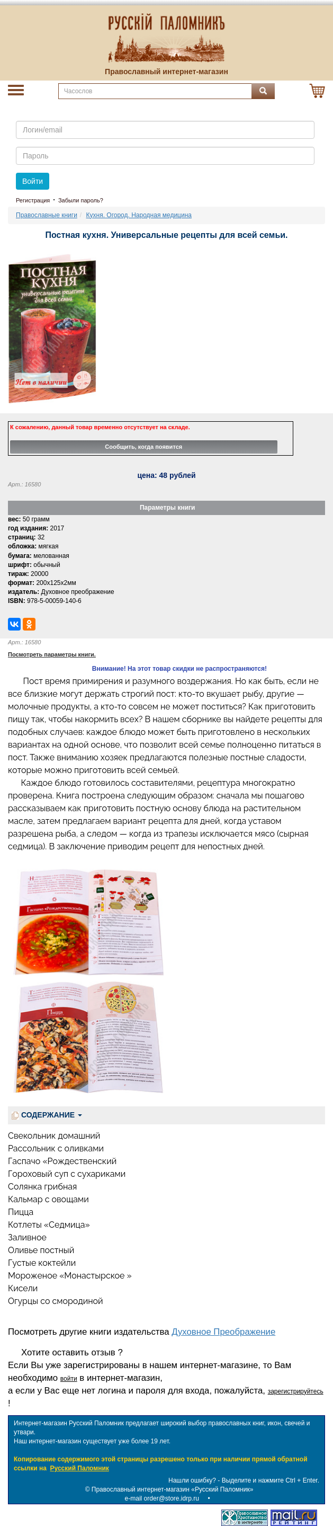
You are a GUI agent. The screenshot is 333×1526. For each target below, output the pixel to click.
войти (68, 1378)
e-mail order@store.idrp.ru (162, 1498)
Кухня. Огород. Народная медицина (139, 215)
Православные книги (46, 215)
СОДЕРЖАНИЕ (47, 1115)
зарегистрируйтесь (295, 1391)
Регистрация (33, 200)
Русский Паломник (79, 1468)
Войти (32, 181)
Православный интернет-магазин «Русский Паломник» (173, 1489)
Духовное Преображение (223, 1332)
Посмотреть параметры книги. (52, 654)
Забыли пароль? (80, 200)
